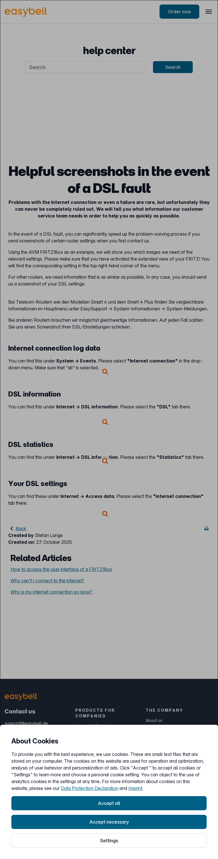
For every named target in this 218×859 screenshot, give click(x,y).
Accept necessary (109, 822)
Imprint (135, 788)
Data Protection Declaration (89, 788)
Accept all (109, 803)
